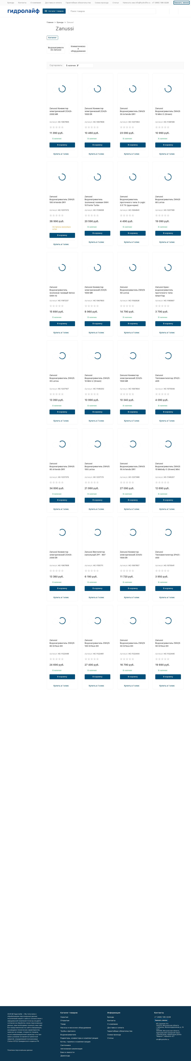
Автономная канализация (71, 1049)
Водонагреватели (68, 1035)
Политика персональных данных (20, 1050)
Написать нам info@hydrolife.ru (136, 3)
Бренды (10, 3)
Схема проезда (101, 3)
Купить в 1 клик (62, 153)
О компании (35, 3)
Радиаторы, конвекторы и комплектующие (79, 1038)
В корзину (62, 145)
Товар (63, 1024)
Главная (50, 22)
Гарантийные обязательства (78, 3)
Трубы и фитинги (67, 1031)
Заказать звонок (181, 3)
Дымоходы (65, 1056)
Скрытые (64, 1017)
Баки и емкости (67, 1052)
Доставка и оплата (53, 3)
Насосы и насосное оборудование (75, 1028)
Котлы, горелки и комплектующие (75, 1042)
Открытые (64, 1020)
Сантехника (65, 1045)
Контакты (22, 3)
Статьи (116, 3)
